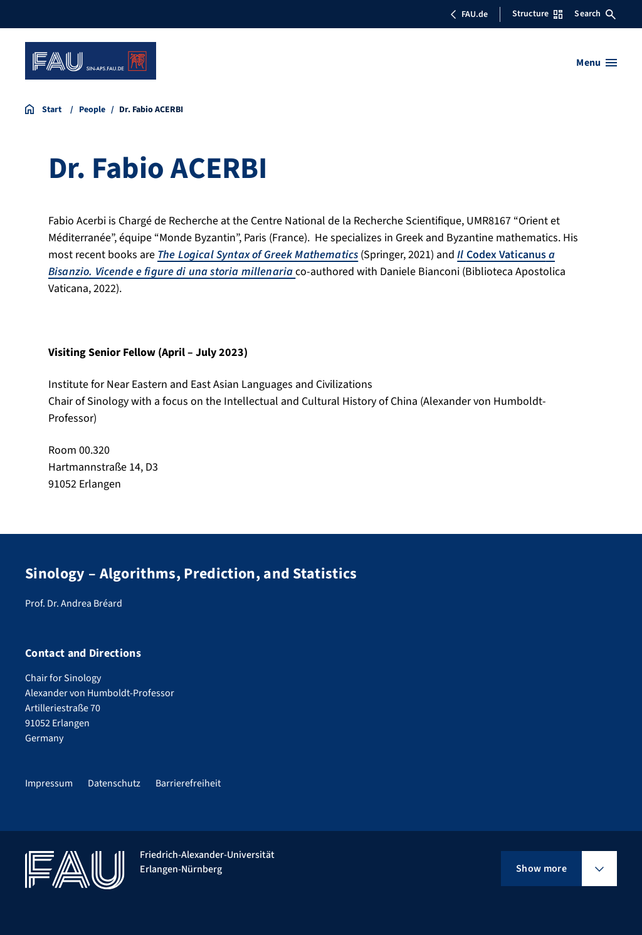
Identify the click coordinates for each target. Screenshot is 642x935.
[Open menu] (596, 62)
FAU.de (469, 14)
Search (595, 14)
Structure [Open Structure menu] (537, 14)
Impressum (49, 783)
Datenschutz (114, 783)
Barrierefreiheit (188, 783)
